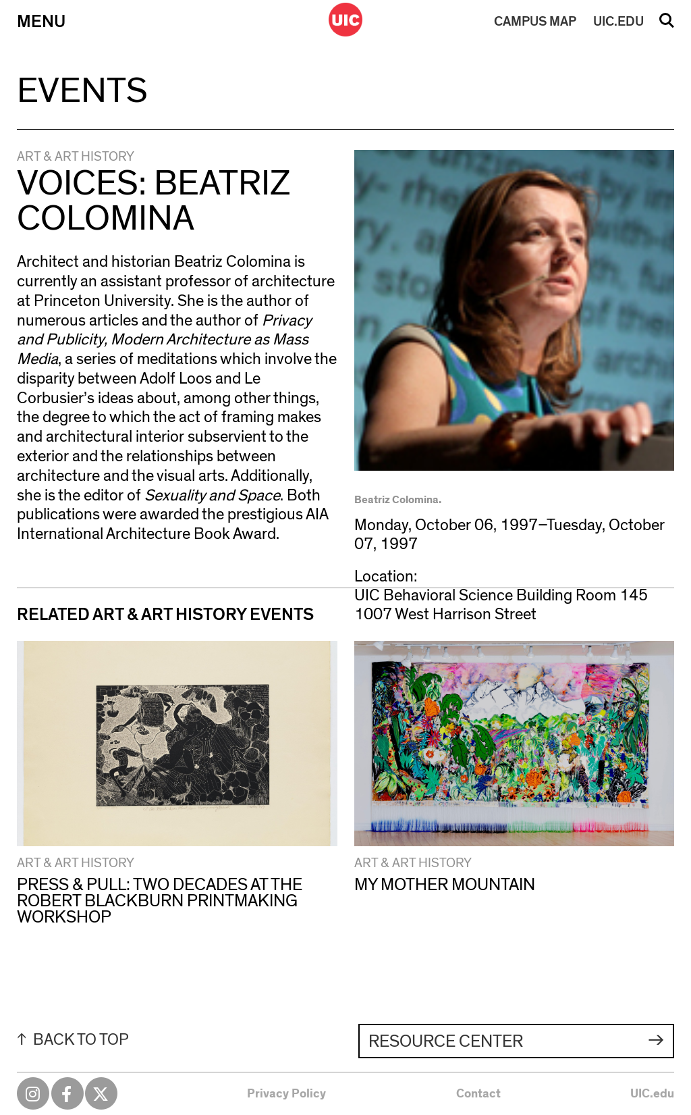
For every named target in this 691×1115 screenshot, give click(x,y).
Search (666, 25)
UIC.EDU (618, 21)
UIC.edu (652, 1094)
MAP (535, 21)
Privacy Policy (286, 1094)
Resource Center (445, 1041)
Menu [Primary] (41, 21)
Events (82, 91)
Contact (478, 1094)
